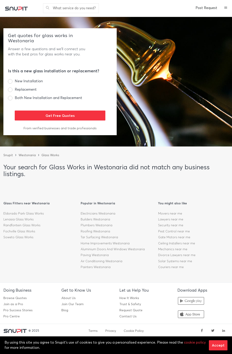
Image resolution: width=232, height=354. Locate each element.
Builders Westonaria (95, 219)
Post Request (206, 8)
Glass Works (50, 155)
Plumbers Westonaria (96, 225)
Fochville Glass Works (19, 231)
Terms (93, 331)
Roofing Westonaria (95, 231)
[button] (226, 8)
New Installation (29, 81)
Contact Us (128, 316)
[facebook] (202, 331)
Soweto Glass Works (18, 237)
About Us (68, 298)
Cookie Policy (134, 331)
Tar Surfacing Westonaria (99, 237)
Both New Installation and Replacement (48, 98)
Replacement (26, 89)
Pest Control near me (174, 231)
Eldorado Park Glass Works (23, 213)
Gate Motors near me (174, 237)
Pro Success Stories (18, 310)
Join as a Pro (13, 304)
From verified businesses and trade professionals (60, 128)
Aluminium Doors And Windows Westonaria (113, 249)
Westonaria (27, 155)
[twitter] (213, 331)
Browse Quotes (15, 298)
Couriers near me (171, 267)
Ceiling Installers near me (176, 243)
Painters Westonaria (96, 267)
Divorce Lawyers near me (177, 255)
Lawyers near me (170, 219)
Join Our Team (72, 304)
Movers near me (170, 213)
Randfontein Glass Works (21, 225)
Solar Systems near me (175, 261)
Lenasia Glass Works (18, 219)
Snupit (8, 155)
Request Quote (131, 310)
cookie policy (195, 342)
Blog (64, 310)
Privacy (110, 331)
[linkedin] (224, 331)
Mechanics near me (172, 249)
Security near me (170, 225)
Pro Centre (11, 316)
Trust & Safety (130, 304)
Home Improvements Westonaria (105, 243)
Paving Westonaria (95, 255)
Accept (218, 345)
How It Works (129, 298)
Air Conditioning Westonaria (101, 261)
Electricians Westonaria (98, 213)
